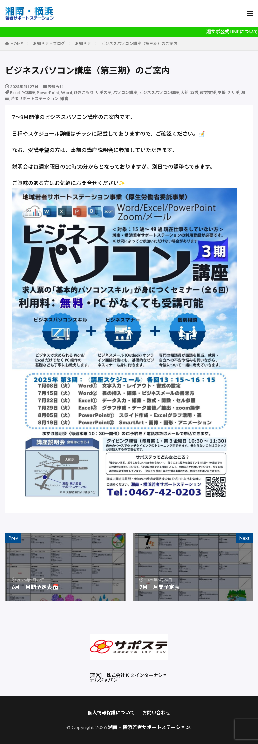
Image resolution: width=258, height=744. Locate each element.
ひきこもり (84, 92)
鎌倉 (64, 98)
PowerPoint (48, 92)
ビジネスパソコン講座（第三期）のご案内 (139, 43)
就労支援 (208, 92)
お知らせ (83, 43)
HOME (17, 43)
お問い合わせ (156, 712)
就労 (194, 92)
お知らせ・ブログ (49, 43)
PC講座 (28, 92)
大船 (185, 92)
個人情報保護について (111, 712)
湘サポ (233, 92)
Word (66, 92)
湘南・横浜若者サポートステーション (149, 727)
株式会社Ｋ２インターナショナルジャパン (128, 677)
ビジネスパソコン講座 (159, 92)
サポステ (103, 92)
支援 (222, 92)
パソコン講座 (125, 92)
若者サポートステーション (35, 98)
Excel (15, 92)
